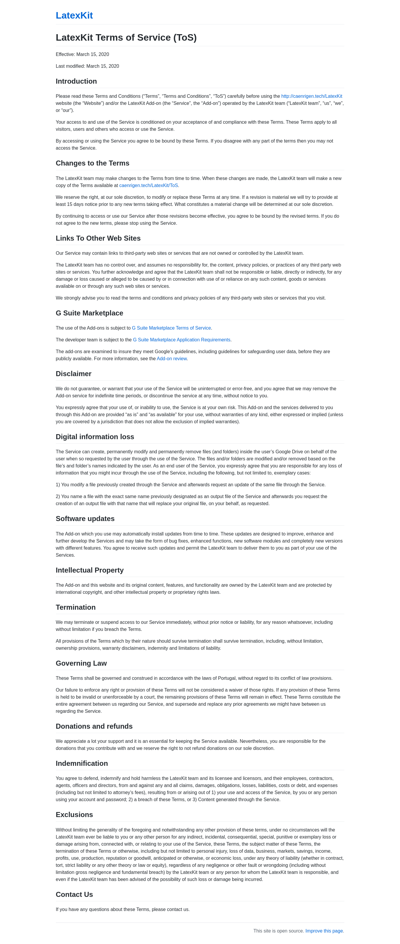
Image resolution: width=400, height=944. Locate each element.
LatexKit (74, 15)
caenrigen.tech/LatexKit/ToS (148, 185)
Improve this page (324, 930)
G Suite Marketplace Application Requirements (181, 339)
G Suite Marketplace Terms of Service (171, 327)
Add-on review (172, 358)
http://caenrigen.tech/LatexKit (311, 96)
